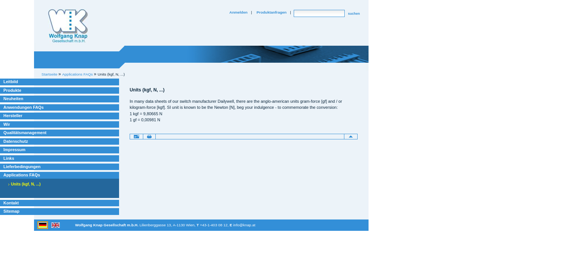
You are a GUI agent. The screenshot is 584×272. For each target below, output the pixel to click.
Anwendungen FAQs (23, 107)
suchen (354, 13)
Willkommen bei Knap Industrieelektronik (68, 26)
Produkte (12, 90)
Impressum (14, 149)
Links (8, 158)
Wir (6, 124)
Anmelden (238, 12)
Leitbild (10, 81)
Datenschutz (15, 141)
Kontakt (11, 203)
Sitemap (11, 211)
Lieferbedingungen (21, 166)
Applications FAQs (21, 175)
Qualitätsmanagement (24, 132)
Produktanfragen (272, 12)
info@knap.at (244, 225)
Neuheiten (13, 98)
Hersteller (12, 115)
